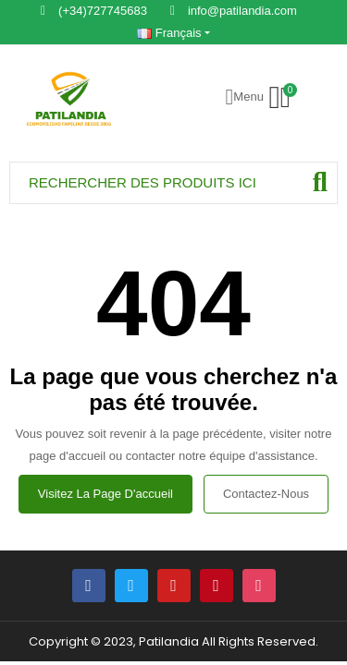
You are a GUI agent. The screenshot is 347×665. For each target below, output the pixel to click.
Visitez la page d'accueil (105, 494)
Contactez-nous (266, 494)
